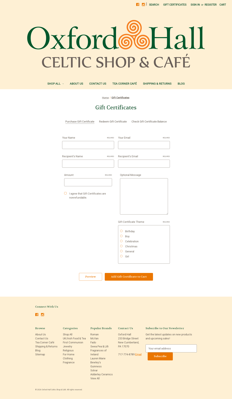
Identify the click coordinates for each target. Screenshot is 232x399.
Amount (88, 174)
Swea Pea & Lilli (99, 346)
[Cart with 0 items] (222, 4)
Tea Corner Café (124, 83)
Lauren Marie (97, 358)
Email (138, 354)
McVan (94, 338)
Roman (94, 334)
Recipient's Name (88, 156)
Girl (127, 256)
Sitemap (40, 354)
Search (154, 4)
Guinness (96, 366)
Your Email (144, 137)
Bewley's (95, 362)
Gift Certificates (174, 4)
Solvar (94, 370)
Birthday (130, 231)
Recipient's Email (144, 156)
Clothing (68, 358)
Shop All (55, 83)
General (129, 251)
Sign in (195, 4)
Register (211, 4)
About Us (76, 83)
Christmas (131, 246)
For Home (68, 354)
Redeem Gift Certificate (113, 121)
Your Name (88, 137)
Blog (181, 83)
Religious (68, 350)
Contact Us (97, 83)
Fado (93, 342)
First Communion (73, 342)
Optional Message (130, 174)
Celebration (132, 241)
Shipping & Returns (157, 83)
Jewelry (67, 346)
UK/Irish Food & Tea (74, 338)
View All (95, 378)
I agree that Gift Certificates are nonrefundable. (87, 195)
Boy (127, 236)
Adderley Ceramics (101, 374)
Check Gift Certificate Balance (149, 121)
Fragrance (69, 362)
